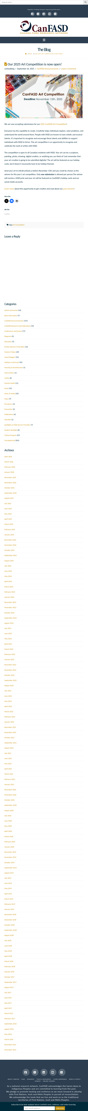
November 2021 (10, 732)
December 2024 (10, 540)
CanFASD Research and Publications (17, 326)
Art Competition (18, 225)
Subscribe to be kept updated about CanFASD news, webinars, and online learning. (43, 1104)
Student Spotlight (10, 430)
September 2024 (10, 555)
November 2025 (10, 483)
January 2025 (9, 535)
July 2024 (7, 566)
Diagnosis (7, 336)
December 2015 (10, 1045)
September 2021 (10, 743)
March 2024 (8, 587)
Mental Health (9, 383)
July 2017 (7, 992)
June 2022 (8, 696)
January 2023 (9, 659)
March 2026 (8, 462)
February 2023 (9, 654)
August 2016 (9, 1029)
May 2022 (8, 701)
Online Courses (49, 1081)
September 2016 (10, 1024)
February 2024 (9, 592)
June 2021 (8, 758)
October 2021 (9, 738)
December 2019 (10, 852)
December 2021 (10, 727)
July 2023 (7, 628)
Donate (38, 1081)
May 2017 (8, 1003)
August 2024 (9, 561)
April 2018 (8, 956)
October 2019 (9, 862)
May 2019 (8, 888)
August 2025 (9, 498)
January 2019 (9, 909)
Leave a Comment (68, 68)
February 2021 (9, 779)
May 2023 (8, 639)
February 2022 (9, 717)
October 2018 (9, 925)
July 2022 (7, 691)
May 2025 (8, 514)
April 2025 (8, 519)
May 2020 (8, 826)
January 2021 (9, 784)
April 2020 (8, 831)
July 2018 (7, 940)
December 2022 (10, 665)
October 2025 (9, 488)
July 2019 (7, 878)
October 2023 (9, 613)
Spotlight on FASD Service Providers (17, 425)
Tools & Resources (44, 1079)
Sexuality (7, 420)
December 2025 (10, 477)
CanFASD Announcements (47, 68)
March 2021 (8, 774)
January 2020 (9, 847)
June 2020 (8, 821)
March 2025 (8, 524)
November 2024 (10, 545)
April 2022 (8, 706)
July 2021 (7, 753)
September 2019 (10, 868)
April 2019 (8, 894)
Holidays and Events (11, 362)
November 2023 (10, 607)
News (6, 388)
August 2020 (9, 810)
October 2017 (9, 977)
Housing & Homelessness (13, 367)
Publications (8, 414)
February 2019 (9, 904)
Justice (6, 378)
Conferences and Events (13, 331)
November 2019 (10, 857)
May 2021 (8, 764)
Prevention (8, 409)
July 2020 (7, 816)
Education (8, 342)
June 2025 (8, 509)
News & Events (74, 1079)
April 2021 (8, 769)
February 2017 (9, 1019)
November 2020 (10, 795)
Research (30, 1079)
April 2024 (8, 581)
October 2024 (9, 550)
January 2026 (9, 472)
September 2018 (10, 930)
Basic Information (10, 316)
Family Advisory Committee (14, 347)
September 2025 (10, 493)
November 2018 (10, 920)
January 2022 (9, 722)
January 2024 (9, 597)
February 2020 (9, 842)
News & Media (9, 393)
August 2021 (9, 748)
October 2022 (9, 675)
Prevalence (8, 404)
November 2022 (10, 670)
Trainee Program (10, 435)
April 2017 (8, 1008)
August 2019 (9, 873)
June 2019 (8, 883)
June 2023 (8, 633)
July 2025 (7, 503)
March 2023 (8, 649)
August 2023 (9, 623)
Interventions (9, 373)
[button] (44, 40)
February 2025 (9, 529)
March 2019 (8, 899)
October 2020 (9, 800)
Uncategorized (9, 440)
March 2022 (8, 711)
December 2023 (10, 602)
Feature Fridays (10, 352)
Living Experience (60, 1079)
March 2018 (8, 961)
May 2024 (8, 576)
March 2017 (8, 1013)
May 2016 (8, 1034)
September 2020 (10, 805)
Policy (6, 399)
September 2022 (10, 680)
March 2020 (8, 836)
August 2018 (9, 935)
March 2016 (8, 1039)
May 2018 (8, 951)
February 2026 (9, 467)
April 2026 (8, 457)
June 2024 (8, 571)
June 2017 (8, 998)
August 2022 (9, 685)
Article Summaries (11, 310)
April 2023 (8, 644)
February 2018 (9, 966)
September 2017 (10, 982)
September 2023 (10, 618)
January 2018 (9, 972)
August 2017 (9, 987)
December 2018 (10, 914)
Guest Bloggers (9, 357)
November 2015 (10, 1050)
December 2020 (10, 790)
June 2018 (8, 946)
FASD (23, 1079)
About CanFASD (13, 1079)
